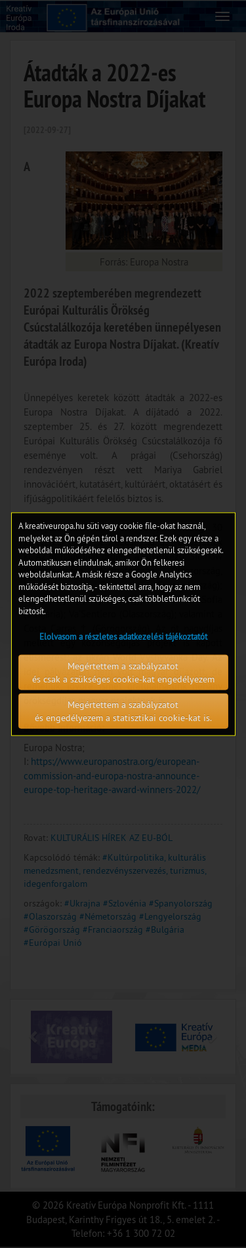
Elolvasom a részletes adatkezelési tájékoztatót (123, 636)
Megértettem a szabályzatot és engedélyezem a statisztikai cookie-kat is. (123, 710)
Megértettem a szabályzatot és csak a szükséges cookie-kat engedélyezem (123, 671)
